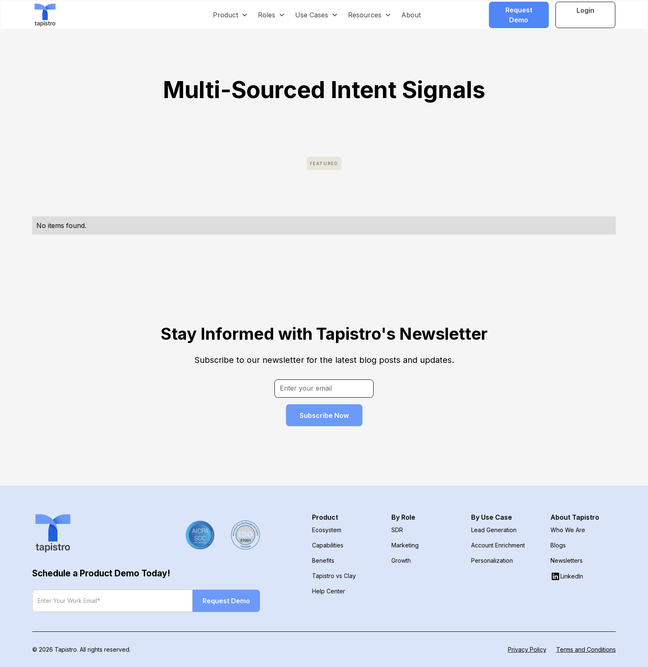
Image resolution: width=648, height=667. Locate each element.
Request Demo (518, 15)
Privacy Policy (527, 649)
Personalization (492, 560)
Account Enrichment (498, 545)
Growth (401, 560)
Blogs (558, 545)
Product (325, 517)
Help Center (328, 591)
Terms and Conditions (586, 649)
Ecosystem (326, 529)
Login (585, 10)
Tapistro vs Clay (334, 575)
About (411, 15)
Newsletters (566, 560)
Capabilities (327, 545)
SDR (397, 529)
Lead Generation (494, 529)
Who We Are (567, 529)
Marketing (405, 545)
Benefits (323, 560)
